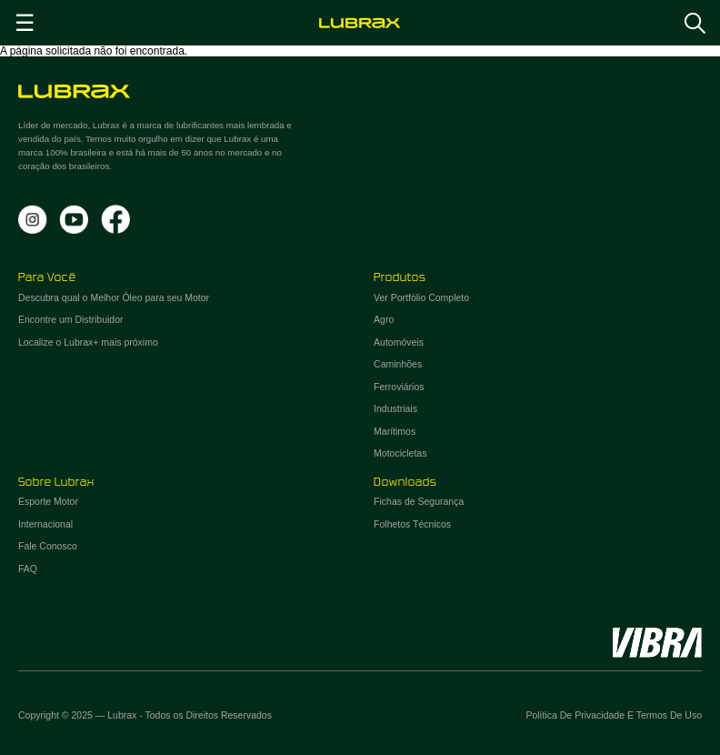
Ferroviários (399, 386)
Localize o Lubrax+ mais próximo (88, 342)
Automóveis (399, 342)
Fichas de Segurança (419, 501)
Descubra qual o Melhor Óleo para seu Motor (113, 297)
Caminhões (398, 363)
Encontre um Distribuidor (71, 319)
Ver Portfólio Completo (421, 297)
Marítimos (394, 431)
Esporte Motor (48, 501)
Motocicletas (400, 453)
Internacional (45, 523)
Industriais (395, 408)
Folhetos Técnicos (412, 523)
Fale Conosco (47, 545)
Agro (384, 319)
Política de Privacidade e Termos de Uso (613, 715)
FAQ (27, 568)
